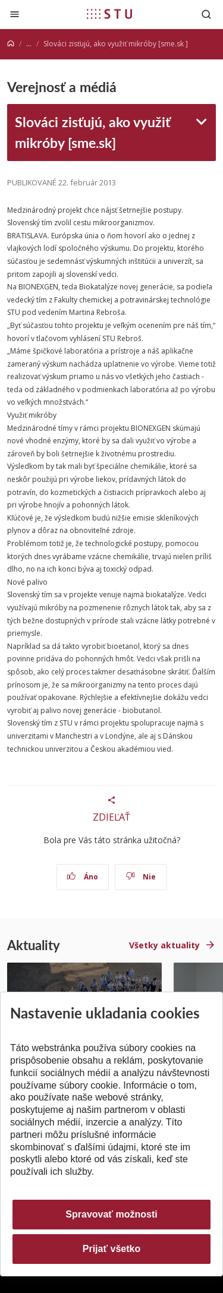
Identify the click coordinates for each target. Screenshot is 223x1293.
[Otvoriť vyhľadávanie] (206, 14)
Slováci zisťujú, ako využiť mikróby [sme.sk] (93, 132)
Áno (82, 877)
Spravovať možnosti (111, 1214)
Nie (140, 877)
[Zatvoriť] (14, 14)
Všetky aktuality (164, 945)
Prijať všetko (112, 1249)
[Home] (10, 44)
